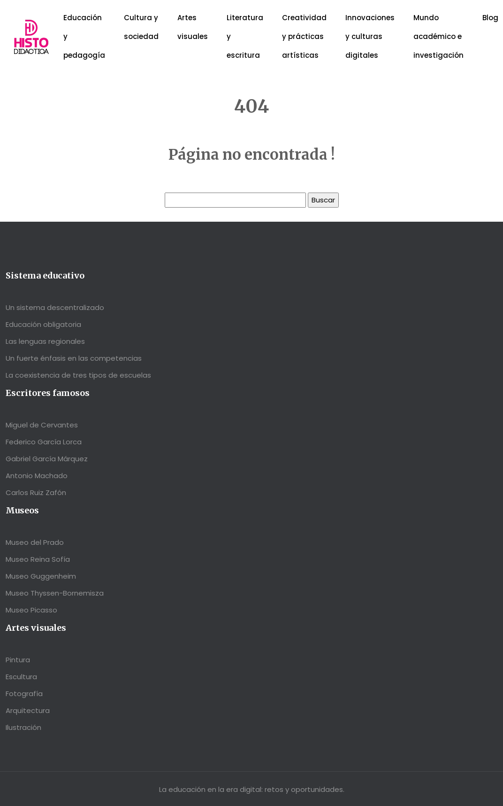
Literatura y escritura (245, 36)
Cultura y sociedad (141, 27)
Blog (490, 18)
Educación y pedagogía (84, 36)
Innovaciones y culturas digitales (370, 36)
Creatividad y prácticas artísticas (304, 36)
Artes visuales (192, 27)
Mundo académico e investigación (438, 36)
